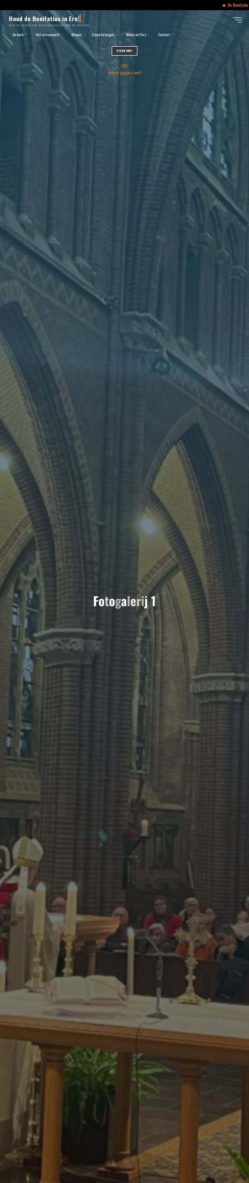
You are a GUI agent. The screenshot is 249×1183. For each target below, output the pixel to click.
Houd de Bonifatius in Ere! (44, 18)
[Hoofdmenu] (237, 19)
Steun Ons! (124, 50)
